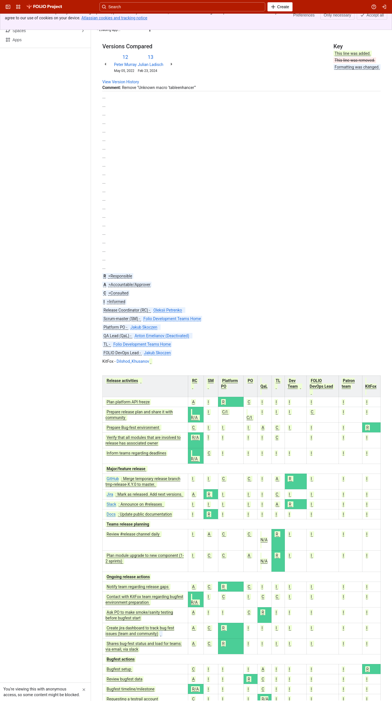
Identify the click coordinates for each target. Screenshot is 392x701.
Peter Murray (125, 64)
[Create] (280, 6)
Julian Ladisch (150, 64)
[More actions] (375, 21)
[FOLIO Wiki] (44, 6)
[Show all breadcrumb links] (121, 19)
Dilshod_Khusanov (133, 361)
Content (109, 19)
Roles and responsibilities (150, 19)
